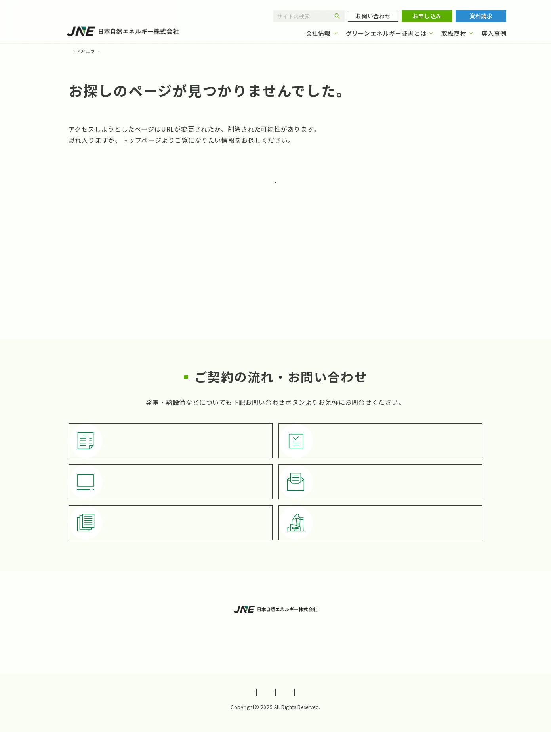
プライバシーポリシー (236, 692)
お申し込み (195, 639)
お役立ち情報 (355, 622)
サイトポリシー (172, 692)
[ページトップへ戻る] (527, 682)
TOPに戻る (305, 188)
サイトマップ (382, 692)
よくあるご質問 (411, 622)
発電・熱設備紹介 (346, 639)
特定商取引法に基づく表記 (314, 692)
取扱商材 (453, 33)
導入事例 (493, 33)
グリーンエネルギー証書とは (386, 33)
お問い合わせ (245, 639)
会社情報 (318, 33)
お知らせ (292, 639)
